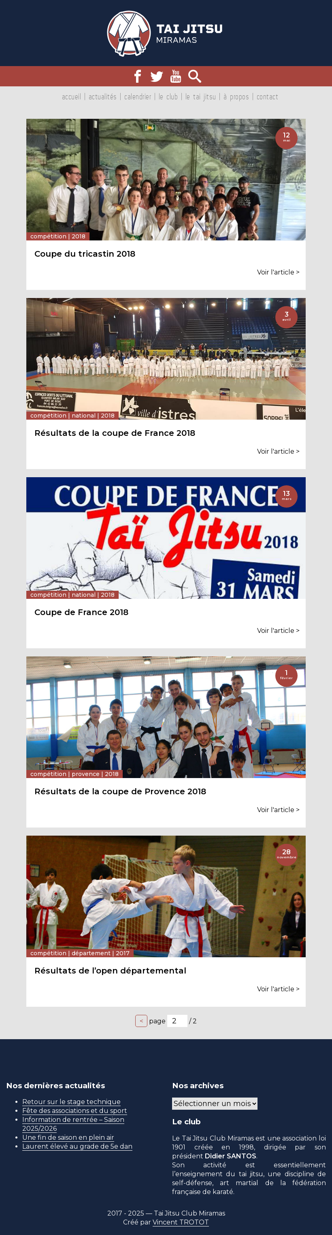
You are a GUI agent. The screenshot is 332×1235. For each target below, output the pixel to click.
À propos (236, 96)
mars (287, 499)
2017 (123, 953)
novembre (286, 857)
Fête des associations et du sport (74, 1111)
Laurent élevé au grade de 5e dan (77, 1146)
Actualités (103, 96)
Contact (268, 96)
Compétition (48, 236)
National (84, 415)
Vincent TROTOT (181, 1222)
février (286, 678)
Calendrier (137, 96)
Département (91, 953)
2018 (78, 236)
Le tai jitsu (200, 96)
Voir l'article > (278, 272)
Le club (168, 96)
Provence (86, 774)
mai (286, 140)
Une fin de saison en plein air (68, 1137)
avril (286, 319)
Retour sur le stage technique (71, 1102)
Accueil (71, 96)
